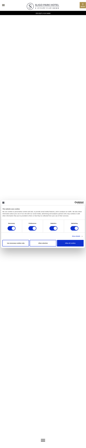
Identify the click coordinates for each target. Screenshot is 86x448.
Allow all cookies (70, 243)
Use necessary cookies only (16, 243)
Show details (76, 236)
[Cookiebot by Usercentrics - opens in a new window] (71, 202)
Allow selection (43, 243)
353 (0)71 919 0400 (43, 13)
